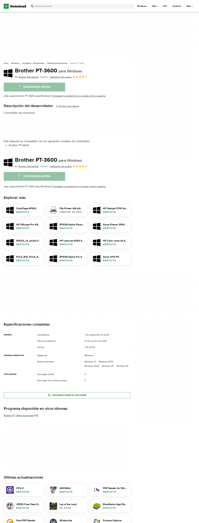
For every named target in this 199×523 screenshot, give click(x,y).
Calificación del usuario (69, 76)
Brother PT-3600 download (18, 415)
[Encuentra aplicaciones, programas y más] (82, 6)
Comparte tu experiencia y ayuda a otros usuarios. (79, 96)
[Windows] (15, 63)
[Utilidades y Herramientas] (33, 63)
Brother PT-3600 (48, 70)
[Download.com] (15, 6)
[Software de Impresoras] (57, 63)
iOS (164, 6)
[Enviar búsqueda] (32, 6)
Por (27, 77)
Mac (154, 6)
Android (176, 6)
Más (190, 6)
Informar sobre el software (66, 395)
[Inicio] (6, 63)
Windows (141, 6)
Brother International (69, 106)
